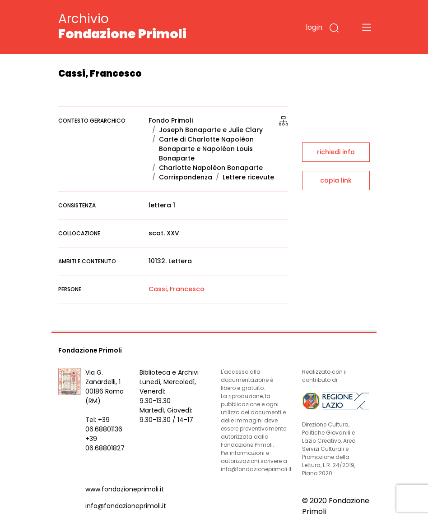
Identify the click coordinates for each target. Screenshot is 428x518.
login (314, 27)
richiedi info (336, 151)
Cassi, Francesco (177, 288)
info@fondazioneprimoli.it (125, 505)
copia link (336, 180)
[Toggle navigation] (367, 27)
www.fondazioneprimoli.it (124, 489)
